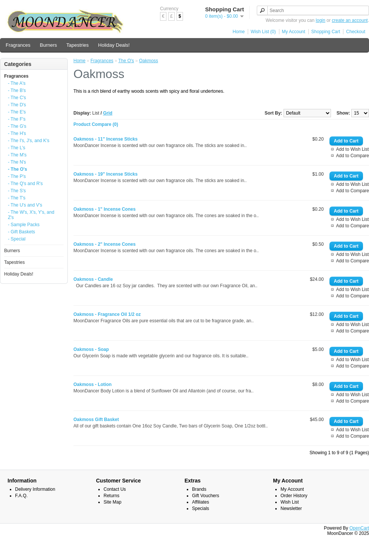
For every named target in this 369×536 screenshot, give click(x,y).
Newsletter (291, 508)
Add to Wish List (352, 149)
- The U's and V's (25, 205)
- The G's (17, 126)
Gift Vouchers (205, 495)
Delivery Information (35, 489)
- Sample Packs (24, 224)
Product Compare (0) (95, 124)
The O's (126, 60)
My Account (293, 31)
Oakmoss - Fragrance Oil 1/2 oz (107, 314)
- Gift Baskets (21, 231)
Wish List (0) (263, 31)
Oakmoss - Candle (93, 279)
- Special (17, 239)
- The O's (17, 169)
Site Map (112, 502)
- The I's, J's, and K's (28, 140)
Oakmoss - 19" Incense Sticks (105, 174)
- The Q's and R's (25, 183)
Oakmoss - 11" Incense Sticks (105, 139)
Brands (199, 489)
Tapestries (77, 45)
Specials (200, 508)
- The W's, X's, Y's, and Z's (31, 215)
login (320, 20)
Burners (48, 45)
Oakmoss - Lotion (92, 384)
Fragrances (18, 45)
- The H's (17, 133)
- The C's (17, 97)
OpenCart (359, 528)
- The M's (17, 155)
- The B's (17, 90)
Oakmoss (148, 60)
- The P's (17, 176)
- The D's (17, 104)
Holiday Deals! (114, 45)
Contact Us (115, 489)
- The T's (17, 198)
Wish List (290, 502)
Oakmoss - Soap (91, 349)
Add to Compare (352, 155)
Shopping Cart (325, 31)
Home (239, 31)
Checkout (355, 31)
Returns (111, 495)
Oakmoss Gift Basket (96, 419)
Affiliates (200, 502)
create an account (349, 20)
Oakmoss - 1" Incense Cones (104, 209)
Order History (294, 495)
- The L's (16, 147)
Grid (108, 113)
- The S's (17, 190)
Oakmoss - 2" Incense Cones (104, 244)
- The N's (17, 162)
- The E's (17, 112)
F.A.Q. (21, 495)
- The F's (17, 119)
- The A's (17, 83)
